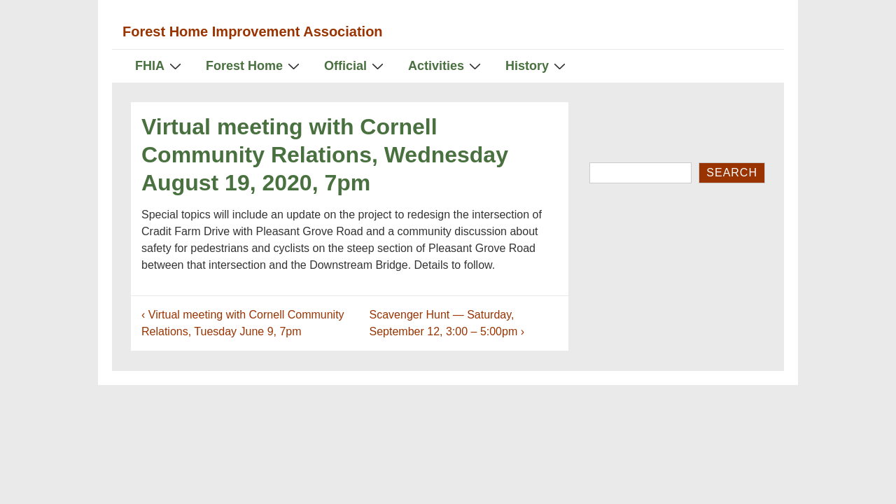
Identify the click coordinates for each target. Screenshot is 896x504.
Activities (446, 65)
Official (355, 65)
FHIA (160, 65)
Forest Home (254, 65)
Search (731, 172)
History (537, 65)
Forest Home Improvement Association (252, 31)
